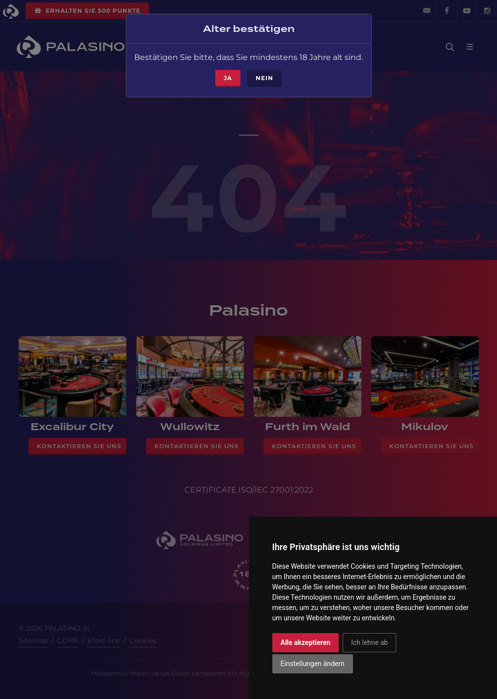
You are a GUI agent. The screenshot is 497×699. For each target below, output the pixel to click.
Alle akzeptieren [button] (306, 642)
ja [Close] (228, 75)
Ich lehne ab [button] (369, 642)
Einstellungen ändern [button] (313, 664)
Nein (264, 75)
